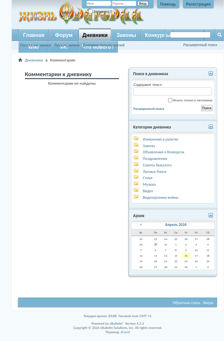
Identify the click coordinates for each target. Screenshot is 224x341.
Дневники (95, 35)
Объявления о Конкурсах (163, 152)
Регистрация (198, 4)
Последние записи (35, 45)
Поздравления (155, 158)
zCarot (125, 332)
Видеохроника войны (161, 197)
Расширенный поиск (200, 45)
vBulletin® (117, 323)
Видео (148, 191)
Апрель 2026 (175, 224)
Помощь (168, 4)
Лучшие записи (67, 45)
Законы (126, 35)
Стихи (147, 178)
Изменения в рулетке (160, 139)
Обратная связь (186, 302)
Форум (64, 35)
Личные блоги (154, 171)
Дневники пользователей (104, 45)
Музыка (149, 184)
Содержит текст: (172, 88)
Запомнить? (100, 11)
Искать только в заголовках (190, 100)
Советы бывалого (157, 165)
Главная (33, 35)
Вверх (208, 302)
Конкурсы (157, 35)
